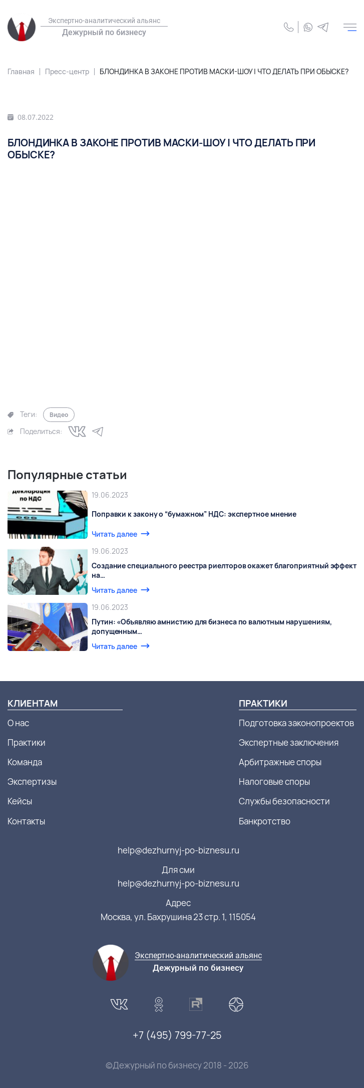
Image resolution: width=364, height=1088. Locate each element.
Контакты (26, 821)
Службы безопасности (284, 801)
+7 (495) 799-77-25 (177, 1035)
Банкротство (264, 821)
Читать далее (114, 534)
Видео (59, 414)
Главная (21, 71)
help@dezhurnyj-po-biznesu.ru (178, 850)
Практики (27, 742)
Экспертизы (32, 781)
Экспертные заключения (288, 742)
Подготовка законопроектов (296, 723)
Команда (25, 762)
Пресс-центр (67, 71)
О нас (18, 723)
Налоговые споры (274, 781)
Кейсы (20, 801)
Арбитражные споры (280, 762)
